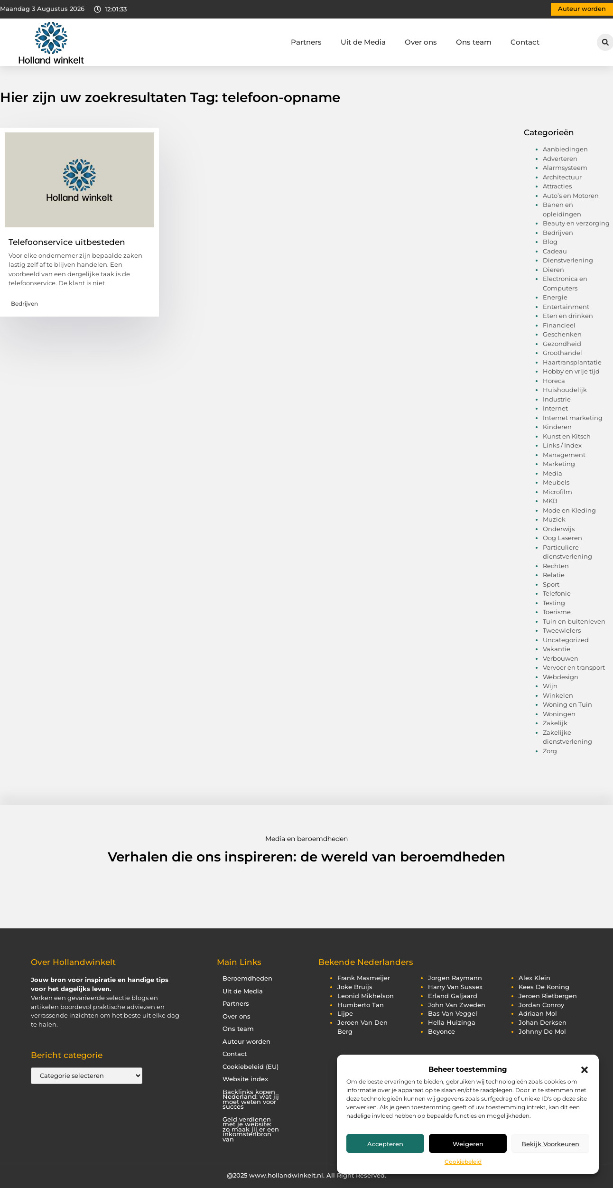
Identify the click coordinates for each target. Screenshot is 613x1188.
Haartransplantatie (572, 362)
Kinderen (557, 426)
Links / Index (562, 445)
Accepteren (385, 1144)
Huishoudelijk (565, 389)
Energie (555, 297)
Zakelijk (555, 723)
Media (552, 473)
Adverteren (560, 158)
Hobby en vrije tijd (571, 371)
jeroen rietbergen (548, 996)
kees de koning (544, 987)
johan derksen (543, 1022)
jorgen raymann (455, 978)
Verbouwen (560, 658)
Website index (245, 1079)
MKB (550, 501)
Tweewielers (562, 630)
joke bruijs (354, 987)
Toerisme (557, 612)
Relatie (554, 575)
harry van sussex (455, 987)
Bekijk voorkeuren (550, 1144)
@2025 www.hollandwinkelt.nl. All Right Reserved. (306, 1175)
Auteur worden (246, 1041)
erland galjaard (452, 996)
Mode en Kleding (569, 510)
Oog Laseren (562, 538)
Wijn (550, 686)
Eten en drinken (568, 315)
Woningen (559, 714)
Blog (550, 241)
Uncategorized (566, 640)
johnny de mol (542, 1031)
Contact (525, 42)
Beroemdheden (247, 978)
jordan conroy (541, 1005)
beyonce (441, 1031)
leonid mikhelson (365, 996)
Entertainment (566, 306)
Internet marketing (573, 417)
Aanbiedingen (565, 149)
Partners (306, 42)
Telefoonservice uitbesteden (67, 242)
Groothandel (562, 352)
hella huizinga (451, 1022)
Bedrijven (24, 303)
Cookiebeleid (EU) (251, 1066)
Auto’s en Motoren (571, 195)
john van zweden (456, 1005)
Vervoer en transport (574, 667)
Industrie (557, 399)
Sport (551, 584)
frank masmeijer (363, 978)
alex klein (534, 978)
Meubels (556, 482)
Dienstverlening (568, 260)
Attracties (557, 186)
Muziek (554, 519)
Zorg (550, 751)
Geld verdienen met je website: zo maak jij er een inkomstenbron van (251, 1129)
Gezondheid (562, 343)
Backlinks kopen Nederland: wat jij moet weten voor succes (251, 1099)
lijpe (345, 1013)
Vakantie (556, 649)
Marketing (559, 464)
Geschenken (562, 334)
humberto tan (360, 1005)
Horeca (554, 380)
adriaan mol (538, 1013)
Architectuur (562, 177)
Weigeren (468, 1144)
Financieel (559, 325)
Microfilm (557, 492)
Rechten (556, 566)
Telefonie (557, 593)
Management (564, 454)
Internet (555, 408)
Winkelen (558, 695)
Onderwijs (559, 529)
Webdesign (560, 677)
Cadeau (555, 251)
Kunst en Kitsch (567, 436)
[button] (584, 1070)
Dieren (553, 269)
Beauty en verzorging (576, 223)
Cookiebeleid (463, 1161)
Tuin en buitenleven (574, 621)
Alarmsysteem (565, 167)
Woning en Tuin (567, 704)
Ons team (474, 42)
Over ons (421, 42)
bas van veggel (452, 1013)
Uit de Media (363, 42)
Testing (554, 603)
